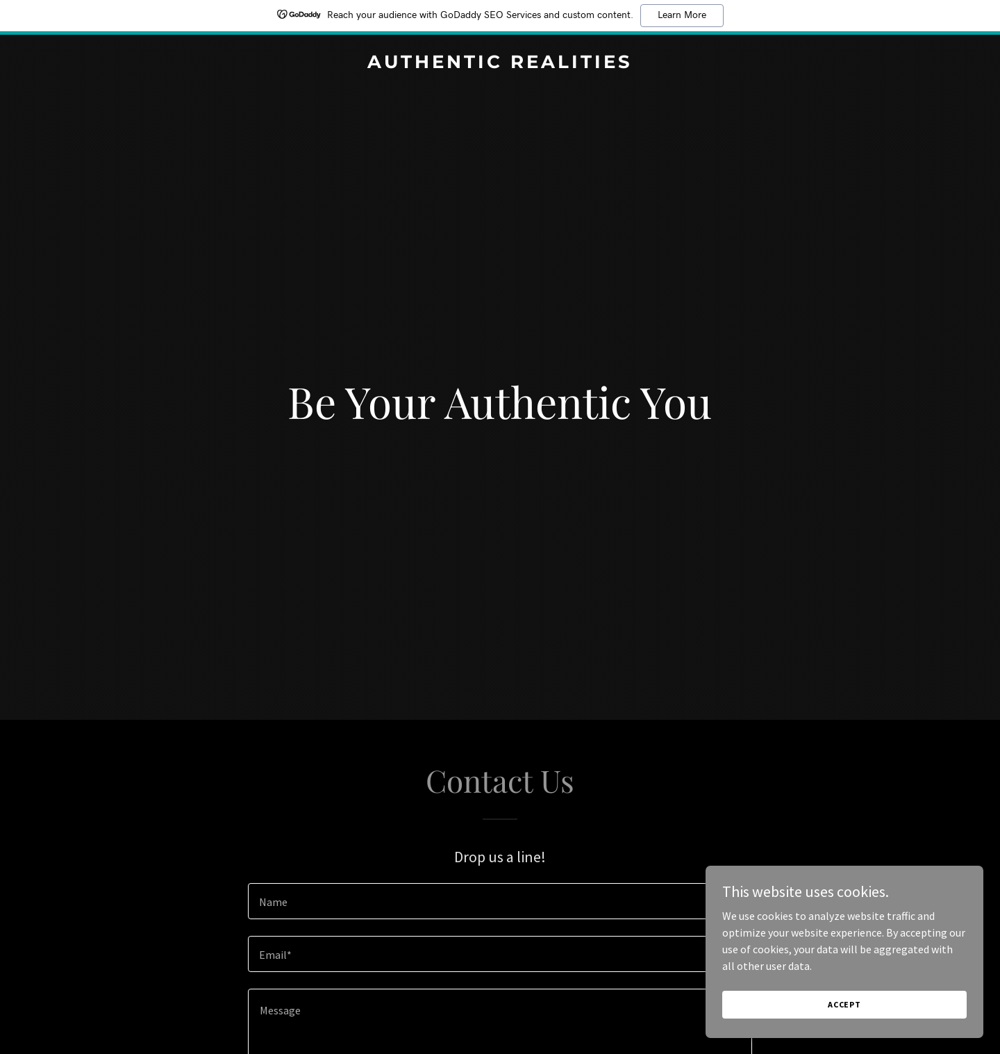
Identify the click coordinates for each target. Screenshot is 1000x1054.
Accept (844, 1004)
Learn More (682, 15)
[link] (499, 64)
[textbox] (499, 901)
